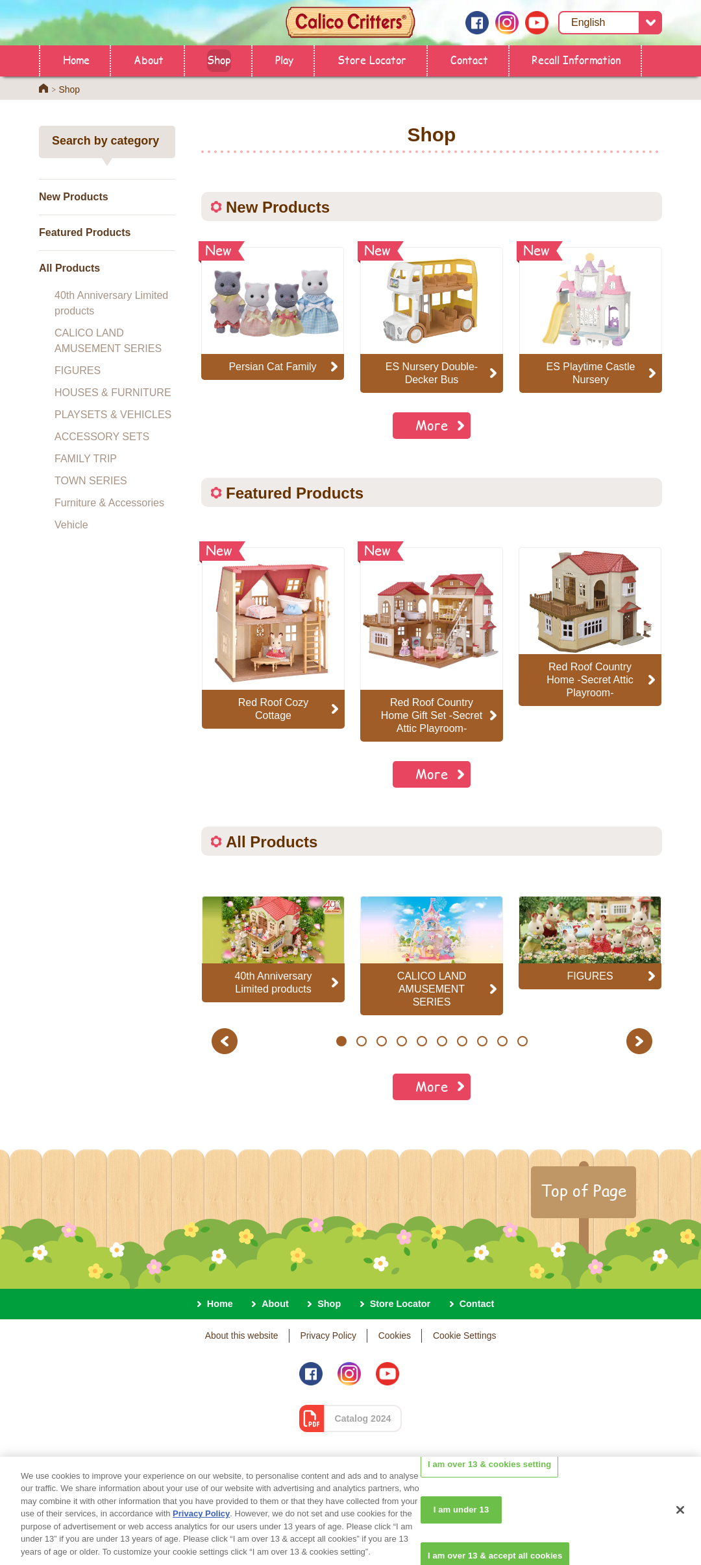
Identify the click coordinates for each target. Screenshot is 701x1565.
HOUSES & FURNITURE (113, 392)
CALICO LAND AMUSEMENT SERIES (108, 340)
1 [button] (341, 1041)
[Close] (680, 1530)
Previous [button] (226, 1040)
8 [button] (482, 1041)
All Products (69, 268)
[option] (273, 638)
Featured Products (84, 232)
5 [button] (422, 1041)
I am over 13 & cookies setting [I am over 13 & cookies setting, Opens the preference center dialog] (489, 1484)
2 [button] (361, 1041)
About (149, 59)
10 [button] (523, 1041)
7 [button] (462, 1041)
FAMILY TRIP (86, 458)
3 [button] (381, 1041)
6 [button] (442, 1041)
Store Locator (372, 59)
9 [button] (502, 1041)
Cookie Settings (464, 1335)
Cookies (394, 1335)
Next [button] (641, 1040)
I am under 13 (461, 1530)
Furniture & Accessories (109, 502)
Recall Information (576, 59)
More (431, 425)
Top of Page (583, 1190)
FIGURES (78, 370)
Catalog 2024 (363, 1418)
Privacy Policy (328, 1335)
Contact (469, 59)
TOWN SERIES (91, 480)
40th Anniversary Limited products (111, 303)
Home (76, 59)
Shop (219, 59)
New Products (73, 196)
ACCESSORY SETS (102, 436)
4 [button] (401, 1041)
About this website (241, 1335)
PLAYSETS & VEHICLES (113, 414)
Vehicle (71, 524)
